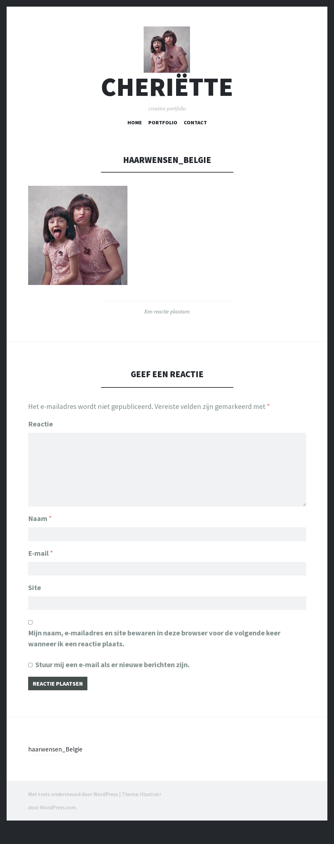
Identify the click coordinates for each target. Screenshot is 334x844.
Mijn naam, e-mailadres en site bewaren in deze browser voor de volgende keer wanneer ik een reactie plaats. (154, 653)
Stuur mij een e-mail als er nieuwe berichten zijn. (112, 679)
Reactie (40, 437)
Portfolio (162, 136)
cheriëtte (167, 100)
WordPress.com (58, 824)
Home (134, 136)
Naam (40, 529)
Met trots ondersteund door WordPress (73, 811)
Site (34, 601)
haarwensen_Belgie (58, 765)
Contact (195, 136)
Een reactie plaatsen (167, 325)
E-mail (40, 565)
